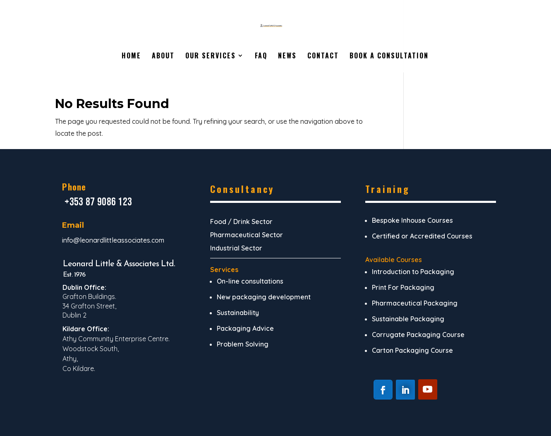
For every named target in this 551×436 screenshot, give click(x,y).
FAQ (261, 56)
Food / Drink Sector (241, 221)
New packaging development (264, 297)
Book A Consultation (389, 56)
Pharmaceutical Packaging (415, 303)
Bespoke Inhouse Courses (412, 220)
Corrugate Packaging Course (418, 334)
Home (131, 56)
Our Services (210, 56)
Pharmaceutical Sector (246, 235)
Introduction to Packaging (413, 271)
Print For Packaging (403, 287)
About (163, 56)
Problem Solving (242, 344)
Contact (323, 56)
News (287, 56)
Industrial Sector (236, 248)
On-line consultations (250, 281)
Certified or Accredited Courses (422, 236)
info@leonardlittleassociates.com (113, 240)
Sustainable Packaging (408, 319)
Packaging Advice (245, 328)
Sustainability (238, 312)
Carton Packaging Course (412, 350)
